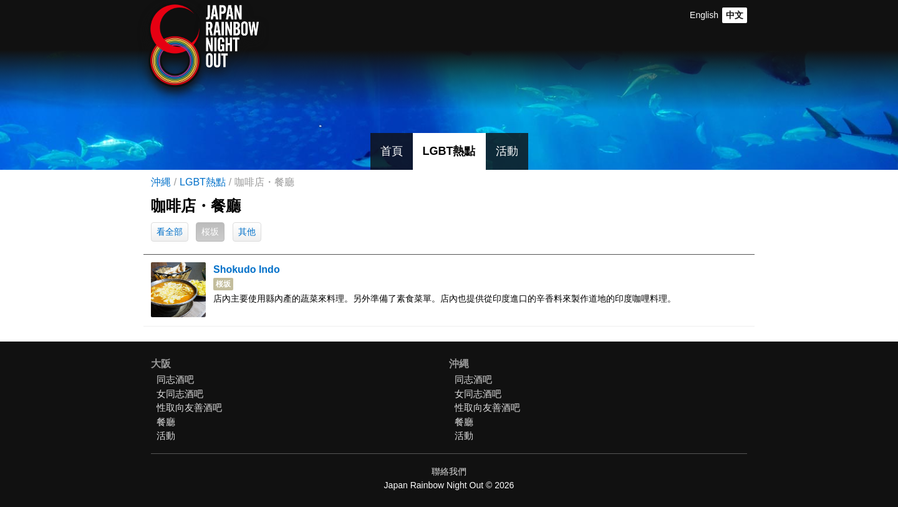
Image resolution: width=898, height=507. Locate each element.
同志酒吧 (175, 379)
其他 (247, 232)
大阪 (161, 363)
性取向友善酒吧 (189, 407)
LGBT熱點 (449, 151)
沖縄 (161, 182)
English (704, 15)
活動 (507, 151)
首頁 (391, 151)
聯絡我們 (449, 471)
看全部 (170, 232)
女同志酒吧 (180, 393)
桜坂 (210, 232)
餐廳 (166, 421)
